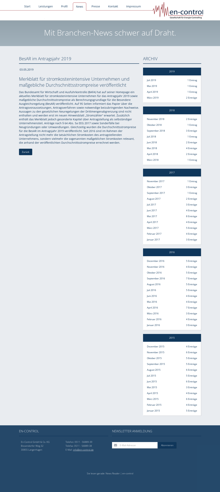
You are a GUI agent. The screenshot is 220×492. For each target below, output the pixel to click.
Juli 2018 (172, 137)
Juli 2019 (172, 80)
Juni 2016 (172, 296)
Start (27, 6)
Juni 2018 (172, 142)
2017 (172, 172)
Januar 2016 (172, 325)
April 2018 (172, 154)
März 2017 (172, 228)
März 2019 (172, 98)
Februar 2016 (172, 319)
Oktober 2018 (172, 125)
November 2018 (172, 119)
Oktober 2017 (172, 187)
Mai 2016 (172, 302)
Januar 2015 (172, 411)
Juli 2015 (172, 376)
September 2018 (172, 131)
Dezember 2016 (172, 261)
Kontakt (113, 6)
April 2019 (172, 92)
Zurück (25, 152)
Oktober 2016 (172, 273)
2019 (172, 71)
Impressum (133, 6)
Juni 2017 (172, 210)
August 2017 (172, 199)
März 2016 (172, 313)
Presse (95, 6)
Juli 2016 (172, 290)
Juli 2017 (172, 205)
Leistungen (46, 6)
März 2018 (172, 160)
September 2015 (172, 364)
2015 (172, 337)
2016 (172, 252)
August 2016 (172, 284)
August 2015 (172, 370)
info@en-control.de (83, 449)
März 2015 (172, 399)
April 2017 (172, 222)
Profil (64, 6)
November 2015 (172, 352)
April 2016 (172, 308)
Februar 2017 (172, 234)
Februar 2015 (172, 405)
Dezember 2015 (172, 347)
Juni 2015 (172, 382)
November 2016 (172, 267)
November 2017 (172, 181)
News (79, 6)
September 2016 (172, 279)
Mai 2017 (172, 216)
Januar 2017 (172, 240)
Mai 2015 (172, 387)
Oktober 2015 (172, 358)
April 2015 (172, 393)
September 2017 (172, 193)
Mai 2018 (172, 148)
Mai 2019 (172, 86)
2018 (172, 110)
